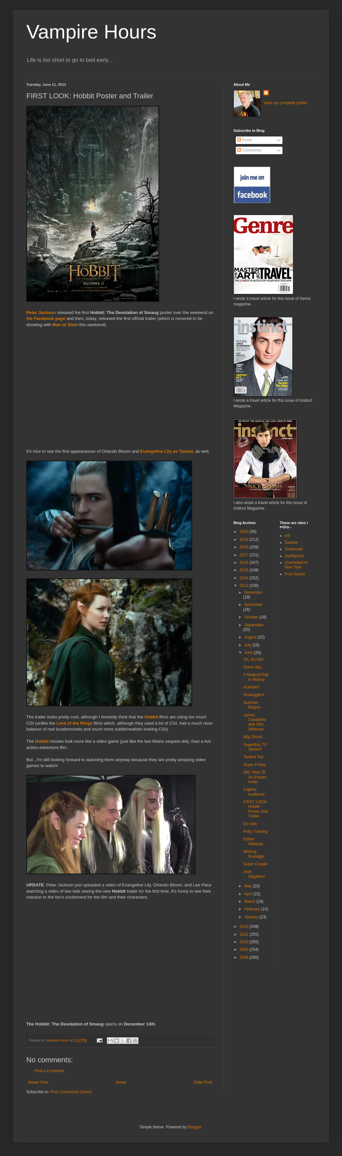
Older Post (202, 1082)
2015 (245, 570)
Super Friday (254, 764)
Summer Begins (251, 705)
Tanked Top (253, 757)
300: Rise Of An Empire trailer (255, 777)
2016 (245, 562)
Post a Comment (49, 1071)
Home (121, 1082)
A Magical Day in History (256, 677)
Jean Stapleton (254, 874)
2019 (245, 539)
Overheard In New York (296, 564)
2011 (245, 934)
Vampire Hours (91, 32)
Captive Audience (254, 791)
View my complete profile (285, 103)
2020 (245, 531)
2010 (245, 942)
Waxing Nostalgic (253, 853)
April (248, 894)
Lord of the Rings (74, 723)
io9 (287, 535)
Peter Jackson (41, 312)
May (248, 886)
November (253, 604)
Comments (249, 150)
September (254, 625)
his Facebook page (45, 318)
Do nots (250, 824)
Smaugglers (253, 694)
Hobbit (151, 716)
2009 (245, 949)
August (251, 637)
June (249, 652)
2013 (245, 585)
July (248, 645)
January (251, 917)
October (251, 617)
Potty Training (255, 831)
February (252, 909)
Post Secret (295, 574)
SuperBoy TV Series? (255, 747)
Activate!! (251, 687)
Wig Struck (252, 737)
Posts (244, 140)
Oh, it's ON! (253, 659)
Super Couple (255, 864)
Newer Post (38, 1082)
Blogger (194, 1127)
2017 (245, 555)
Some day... (253, 667)
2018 (245, 547)
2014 (245, 578)
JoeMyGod (294, 556)
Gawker (291, 542)
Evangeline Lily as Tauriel (166, 451)
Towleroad (294, 549)
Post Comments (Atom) (70, 1092)
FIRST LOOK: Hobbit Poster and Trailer (255, 809)
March (250, 901)
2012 (245, 926)
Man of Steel (65, 324)
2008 (245, 957)
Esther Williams (253, 841)
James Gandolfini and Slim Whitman (254, 722)
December (253, 592)
